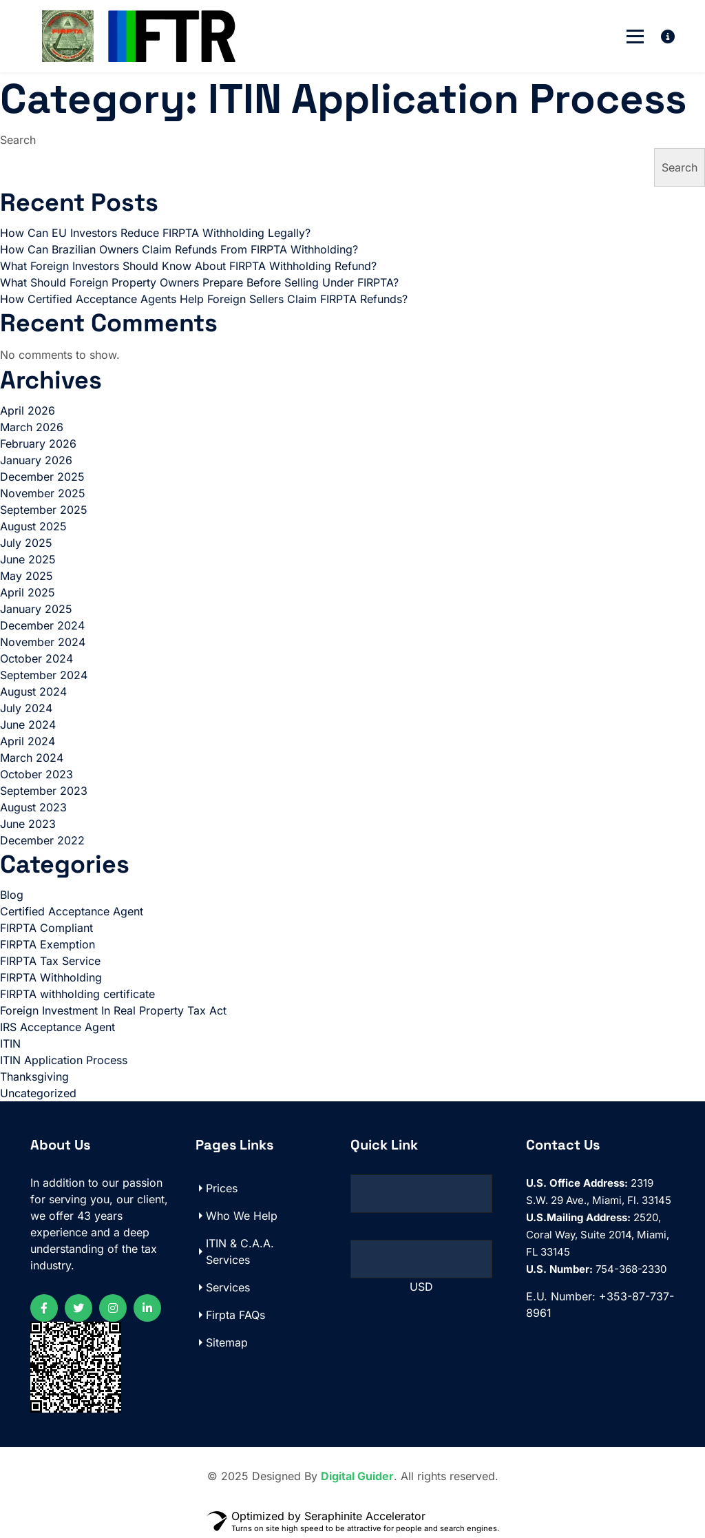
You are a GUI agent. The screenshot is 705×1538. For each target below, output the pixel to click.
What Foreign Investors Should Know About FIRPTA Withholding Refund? (188, 266)
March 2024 (31, 758)
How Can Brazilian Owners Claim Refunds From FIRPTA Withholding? (179, 249)
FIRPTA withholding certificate (77, 994)
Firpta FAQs (235, 1315)
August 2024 (33, 691)
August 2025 (33, 526)
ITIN (10, 1043)
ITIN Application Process (63, 1060)
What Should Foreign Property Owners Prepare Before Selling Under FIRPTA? (199, 282)
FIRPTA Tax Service (50, 961)
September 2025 (43, 510)
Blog (11, 895)
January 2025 (36, 609)
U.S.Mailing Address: (578, 1217)
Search (18, 140)
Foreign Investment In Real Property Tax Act (113, 1010)
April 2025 (27, 592)
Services (228, 1287)
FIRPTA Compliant (46, 928)
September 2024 (43, 675)
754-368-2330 (596, 1269)
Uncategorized (38, 1093)
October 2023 (36, 774)
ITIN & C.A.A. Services (240, 1251)
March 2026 (31, 427)
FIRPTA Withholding (51, 977)
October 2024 (36, 658)
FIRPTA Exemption (47, 944)
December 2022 (42, 840)
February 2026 (38, 443)
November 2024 (42, 642)
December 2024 (42, 625)
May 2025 (26, 576)
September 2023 (43, 791)
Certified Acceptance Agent (71, 911)
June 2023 (28, 824)
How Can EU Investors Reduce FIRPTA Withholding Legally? (155, 233)
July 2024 (26, 708)
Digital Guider (357, 1476)
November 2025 (42, 493)
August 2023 (33, 807)
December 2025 (42, 477)
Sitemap (227, 1342)
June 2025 (28, 559)
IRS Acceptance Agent (57, 1027)
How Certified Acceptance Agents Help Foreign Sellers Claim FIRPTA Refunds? (204, 299)
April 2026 (27, 410)
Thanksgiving (34, 1076)
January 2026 (36, 460)
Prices (222, 1188)
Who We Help (241, 1216)
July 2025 (26, 543)
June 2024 (28, 724)
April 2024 (27, 741)
